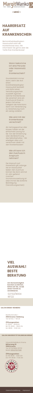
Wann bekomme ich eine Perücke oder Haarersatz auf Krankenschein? (17, 68)
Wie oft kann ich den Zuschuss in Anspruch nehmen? (17, 154)
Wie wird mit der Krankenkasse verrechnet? (17, 120)
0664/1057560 (16, 350)
